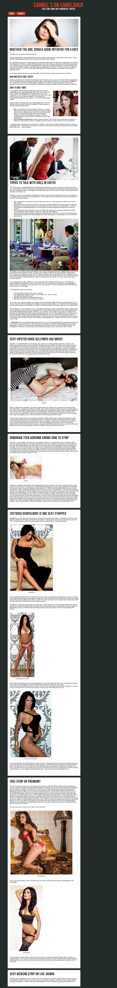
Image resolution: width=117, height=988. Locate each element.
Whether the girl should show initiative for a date (44, 49)
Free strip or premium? (25, 781)
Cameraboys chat (22, 84)
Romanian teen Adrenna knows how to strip (39, 437)
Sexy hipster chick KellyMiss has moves (36, 339)
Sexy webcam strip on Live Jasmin (32, 974)
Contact (20, 13)
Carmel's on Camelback (58, 5)
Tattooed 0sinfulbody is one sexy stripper (38, 513)
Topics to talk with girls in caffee (33, 182)
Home (11, 13)
